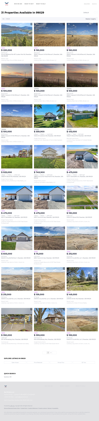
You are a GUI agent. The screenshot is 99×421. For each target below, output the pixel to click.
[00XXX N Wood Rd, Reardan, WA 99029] (82, 197)
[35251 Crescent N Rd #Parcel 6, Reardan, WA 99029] (82, 34)
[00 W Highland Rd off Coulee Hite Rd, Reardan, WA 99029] (16, 34)
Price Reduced (38, 362)
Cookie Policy (24, 408)
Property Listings (42, 408)
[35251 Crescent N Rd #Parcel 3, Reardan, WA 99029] (82, 75)
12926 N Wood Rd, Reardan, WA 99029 (13, 176)
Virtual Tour (61, 362)
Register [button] (87, 4)
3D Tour (84, 362)
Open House (15, 362)
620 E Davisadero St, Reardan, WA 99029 (14, 217)
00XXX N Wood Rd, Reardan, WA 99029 (79, 217)
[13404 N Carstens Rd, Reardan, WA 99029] (49, 116)
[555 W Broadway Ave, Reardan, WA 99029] (49, 319)
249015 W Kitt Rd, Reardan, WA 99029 (79, 298)
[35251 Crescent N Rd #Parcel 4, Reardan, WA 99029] (16, 116)
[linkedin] (11, 417)
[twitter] (15, 417)
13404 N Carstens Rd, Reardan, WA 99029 (47, 136)
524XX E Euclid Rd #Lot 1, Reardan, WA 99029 (15, 258)
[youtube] (34, 417)
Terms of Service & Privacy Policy (12, 408)
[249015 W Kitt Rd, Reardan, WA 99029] (82, 279)
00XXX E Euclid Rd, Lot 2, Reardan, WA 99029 (15, 298)
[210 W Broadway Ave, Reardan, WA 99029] (16, 319)
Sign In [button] (94, 4)
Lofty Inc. (12, 405)
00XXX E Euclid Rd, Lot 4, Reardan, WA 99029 (48, 298)
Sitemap (50, 408)
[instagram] (29, 417)
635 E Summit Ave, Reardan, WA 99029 (46, 217)
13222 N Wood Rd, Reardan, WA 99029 (79, 136)
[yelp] (25, 417)
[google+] (39, 417)
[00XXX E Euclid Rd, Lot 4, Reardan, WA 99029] (49, 279)
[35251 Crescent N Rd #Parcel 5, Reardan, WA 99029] (49, 34)
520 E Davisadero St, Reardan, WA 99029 (80, 176)
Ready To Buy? (29, 3)
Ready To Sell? (41, 3)
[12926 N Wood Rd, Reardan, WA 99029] (16, 156)
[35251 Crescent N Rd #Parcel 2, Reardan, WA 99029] (49, 75)
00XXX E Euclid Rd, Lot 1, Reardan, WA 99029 (81, 258)
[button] (6, 4)
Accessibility (55, 408)
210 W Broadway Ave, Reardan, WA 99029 (14, 339)
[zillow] (20, 417)
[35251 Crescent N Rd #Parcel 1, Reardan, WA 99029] (16, 75)
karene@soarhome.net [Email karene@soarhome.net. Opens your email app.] (21, 397)
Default (86, 13)
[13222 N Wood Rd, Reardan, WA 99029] (82, 116)
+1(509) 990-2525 (8, 397)
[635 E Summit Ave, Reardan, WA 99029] (49, 197)
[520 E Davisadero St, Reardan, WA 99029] (82, 156)
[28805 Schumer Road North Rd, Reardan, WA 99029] (49, 156)
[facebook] (6, 417)
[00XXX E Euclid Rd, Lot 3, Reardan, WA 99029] (82, 319)
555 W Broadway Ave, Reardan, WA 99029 (47, 339)
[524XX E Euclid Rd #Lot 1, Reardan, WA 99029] (16, 238)
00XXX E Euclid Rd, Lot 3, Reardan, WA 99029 (81, 339)
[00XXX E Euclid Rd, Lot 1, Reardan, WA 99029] (82, 238)
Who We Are (18, 3)
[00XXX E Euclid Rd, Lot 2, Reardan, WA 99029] (16, 279)
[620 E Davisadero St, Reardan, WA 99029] (16, 197)
